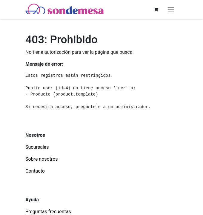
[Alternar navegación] (171, 9)
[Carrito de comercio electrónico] (156, 9)
